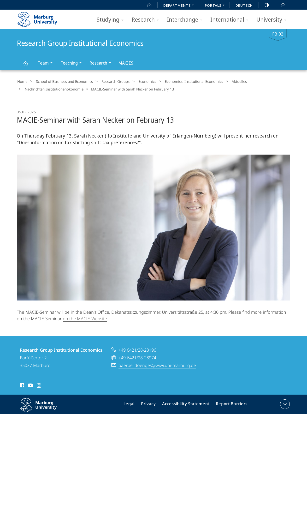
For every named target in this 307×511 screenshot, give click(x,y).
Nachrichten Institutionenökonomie (52, 88)
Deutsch (244, 5)
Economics (139, 81)
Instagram (39, 385)
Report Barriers (230, 404)
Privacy (152, 404)
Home (22, 81)
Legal (134, 404)
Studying (112, 19)
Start (147, 5)
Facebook (22, 385)
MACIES (125, 63)
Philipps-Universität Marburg (43, 407)
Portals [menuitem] (216, 6)
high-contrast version (264, 5)
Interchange (186, 19)
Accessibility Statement (187, 404)
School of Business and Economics (61, 81)
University (272, 19)
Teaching (72, 63)
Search (280, 5)
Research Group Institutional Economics (28, 65)
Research (147, 19)
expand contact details (284, 402)
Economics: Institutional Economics (183, 81)
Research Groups (110, 81)
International (230, 19)
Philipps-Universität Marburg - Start (42, 18)
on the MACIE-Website (85, 317)
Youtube (30, 385)
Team (47, 63)
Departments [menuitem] (179, 6)
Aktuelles (226, 81)
